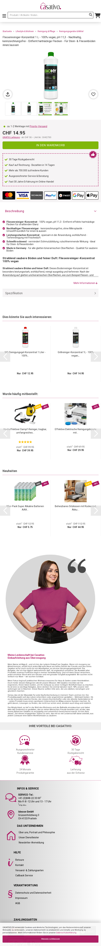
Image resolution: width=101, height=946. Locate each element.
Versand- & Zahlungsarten (29, 870)
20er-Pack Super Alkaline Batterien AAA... (25, 508)
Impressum (21, 898)
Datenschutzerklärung (66, 933)
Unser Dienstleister (29, 837)
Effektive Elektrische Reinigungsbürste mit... (75, 431)
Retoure (19, 859)
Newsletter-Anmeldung (31, 842)
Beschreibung (14, 211)
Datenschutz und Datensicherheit (33, 892)
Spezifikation (14, 293)
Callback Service (24, 875)
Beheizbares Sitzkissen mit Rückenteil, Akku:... (75, 508)
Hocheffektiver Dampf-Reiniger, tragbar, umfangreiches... (25, 431)
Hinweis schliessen (50, 939)
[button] (5, 357)
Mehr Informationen (86, 283)
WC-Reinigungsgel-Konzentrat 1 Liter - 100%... (25, 354)
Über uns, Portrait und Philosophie (37, 832)
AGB (17, 903)
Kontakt (19, 865)
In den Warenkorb (50, 145)
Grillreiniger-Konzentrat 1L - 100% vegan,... (76, 354)
